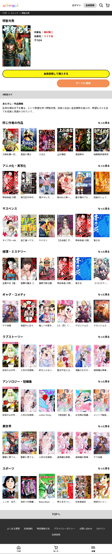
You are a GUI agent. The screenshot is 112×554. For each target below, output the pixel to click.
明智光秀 (26, 13)
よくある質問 (13, 528)
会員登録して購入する (56, 73)
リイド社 (48, 36)
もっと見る (104, 122)
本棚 (93, 551)
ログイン (76, 5)
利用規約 (28, 528)
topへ (56, 514)
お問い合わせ (85, 528)
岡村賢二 (48, 32)
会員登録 (90, 5)
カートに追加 (83, 83)
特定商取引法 (43, 528)
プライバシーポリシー (64, 528)
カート (56, 551)
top (4, 13)
